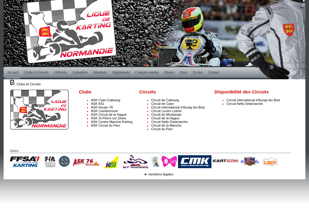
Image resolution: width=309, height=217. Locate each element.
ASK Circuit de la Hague (109, 114)
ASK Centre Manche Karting (112, 122)
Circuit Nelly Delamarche (169, 122)
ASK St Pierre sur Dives (108, 118)
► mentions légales (158, 174)
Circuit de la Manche (166, 125)
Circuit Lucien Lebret (166, 111)
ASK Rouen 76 (102, 107)
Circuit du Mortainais (166, 114)
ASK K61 (98, 103)
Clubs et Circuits (29, 84)
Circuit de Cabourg (165, 100)
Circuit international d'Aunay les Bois (178, 107)
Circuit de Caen (162, 103)
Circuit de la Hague (165, 118)
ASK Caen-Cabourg (105, 100)
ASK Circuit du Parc (105, 125)
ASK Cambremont (104, 111)
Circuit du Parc (162, 129)
